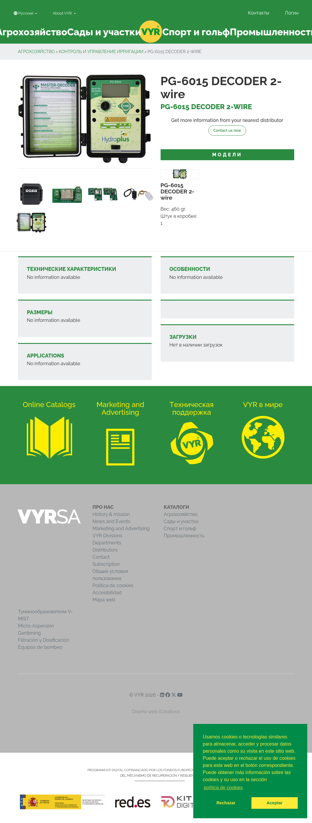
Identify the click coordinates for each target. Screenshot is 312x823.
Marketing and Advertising (121, 528)
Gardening (29, 633)
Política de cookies (113, 585)
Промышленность (184, 535)
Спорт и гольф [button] (196, 31)
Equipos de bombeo (40, 647)
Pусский (24, 13)
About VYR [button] (63, 13)
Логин (291, 13)
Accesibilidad (107, 592)
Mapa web (104, 600)
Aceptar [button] (275, 802)
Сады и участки (181, 521)
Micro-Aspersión (36, 626)
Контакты (258, 13)
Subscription (106, 564)
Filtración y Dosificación (43, 640)
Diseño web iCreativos (156, 711)
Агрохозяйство (36, 51)
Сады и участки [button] (104, 31)
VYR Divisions (108, 535)
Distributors (105, 550)
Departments (107, 543)
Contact (101, 557)
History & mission (111, 514)
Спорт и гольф (180, 528)
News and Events (111, 521)
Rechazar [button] (225, 802)
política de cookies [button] (223, 787)
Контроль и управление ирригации (101, 51)
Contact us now (227, 130)
